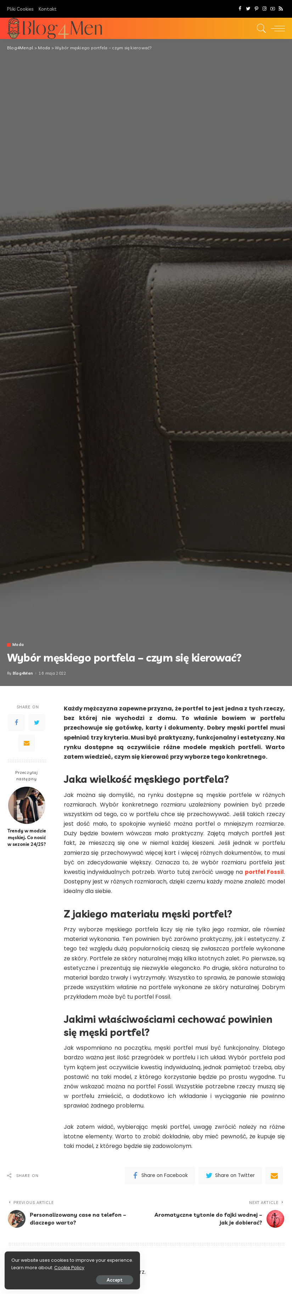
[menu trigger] (276, 28)
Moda (18, 645)
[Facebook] (240, 9)
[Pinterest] (256, 9)
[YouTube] (273, 9)
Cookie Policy (27, 1267)
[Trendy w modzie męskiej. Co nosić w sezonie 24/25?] (26, 805)
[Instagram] (264, 9)
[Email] (26, 743)
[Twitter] (248, 9)
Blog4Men (23, 673)
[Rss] (281, 9)
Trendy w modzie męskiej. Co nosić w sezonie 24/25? (26, 837)
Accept (86, 1279)
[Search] (259, 28)
